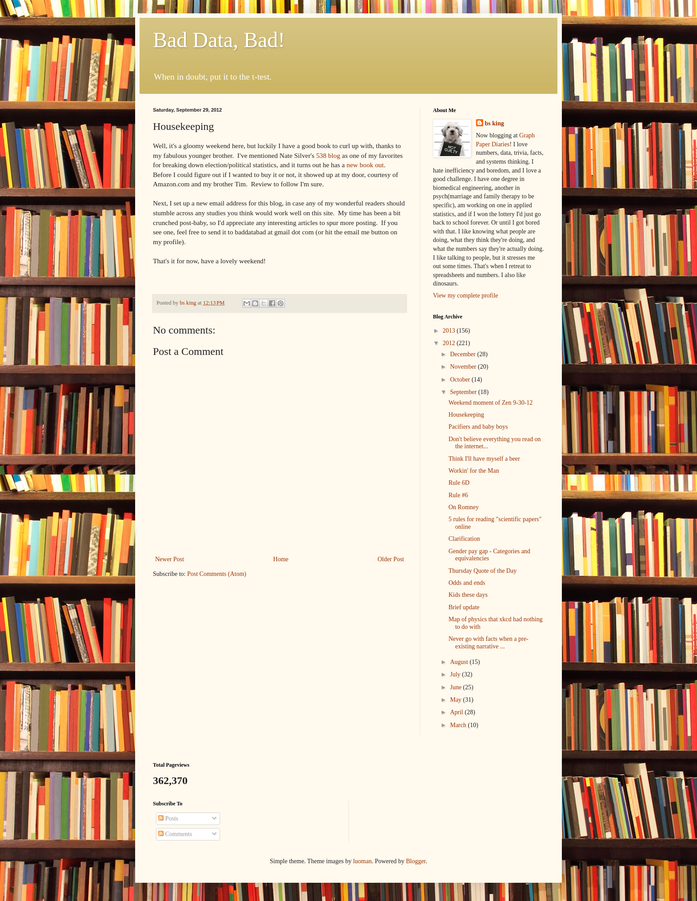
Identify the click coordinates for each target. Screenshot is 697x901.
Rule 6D (459, 482)
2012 (450, 343)
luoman (362, 861)
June (456, 687)
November (464, 366)
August (459, 662)
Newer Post (169, 559)
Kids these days (468, 594)
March (459, 725)
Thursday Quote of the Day (483, 570)
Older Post (391, 559)
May (456, 699)
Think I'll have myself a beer (484, 458)
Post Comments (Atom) (216, 574)
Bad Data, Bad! (219, 40)
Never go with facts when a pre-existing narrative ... (489, 643)
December (463, 354)
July (456, 674)
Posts (168, 818)
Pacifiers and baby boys (478, 426)
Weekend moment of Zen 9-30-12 (491, 402)
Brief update (464, 607)
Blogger (415, 861)
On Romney (464, 507)
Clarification (464, 538)
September (464, 392)
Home (280, 559)
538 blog (328, 155)
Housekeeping (466, 414)
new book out (365, 165)
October (461, 379)
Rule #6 (458, 495)
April (457, 712)
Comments (175, 834)
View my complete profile (465, 295)
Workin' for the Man (474, 470)
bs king (494, 123)
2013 (450, 330)
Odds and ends (467, 582)
